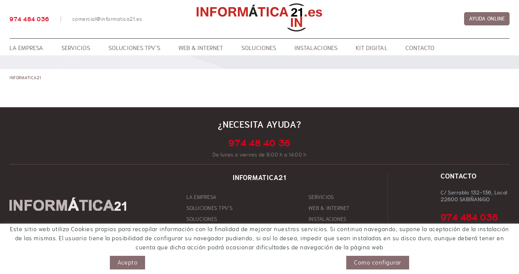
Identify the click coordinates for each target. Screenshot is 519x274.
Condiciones (105, 259)
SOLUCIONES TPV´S (209, 208)
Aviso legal (73, 259)
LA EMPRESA (201, 197)
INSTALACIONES (327, 219)
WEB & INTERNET (329, 208)
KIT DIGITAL (200, 230)
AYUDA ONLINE (487, 18)
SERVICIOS (321, 197)
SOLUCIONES (201, 219)
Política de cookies (31, 259)
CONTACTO (321, 230)
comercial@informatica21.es (107, 18)
